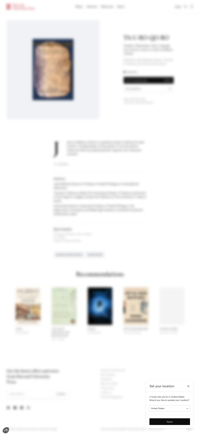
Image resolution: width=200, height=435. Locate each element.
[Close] (188, 386)
